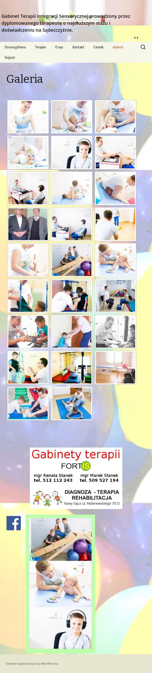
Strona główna (15, 47)
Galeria (118, 47)
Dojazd (10, 57)
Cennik (98, 47)
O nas (59, 47)
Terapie (40, 47)
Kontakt (78, 47)
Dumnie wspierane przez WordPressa (32, 663)
